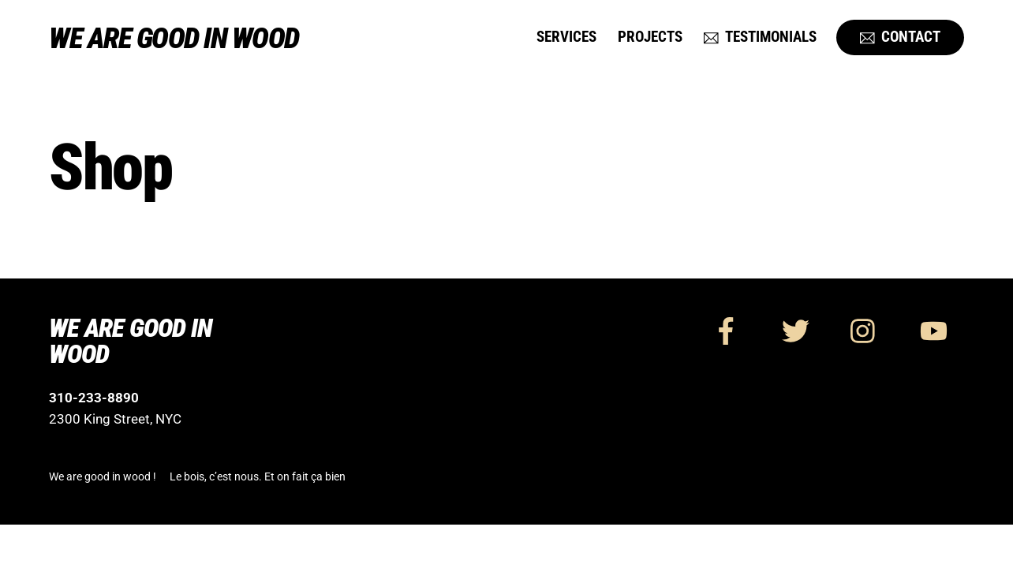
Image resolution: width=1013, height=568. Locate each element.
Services (566, 37)
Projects (650, 37)
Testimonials (760, 37)
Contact (900, 37)
